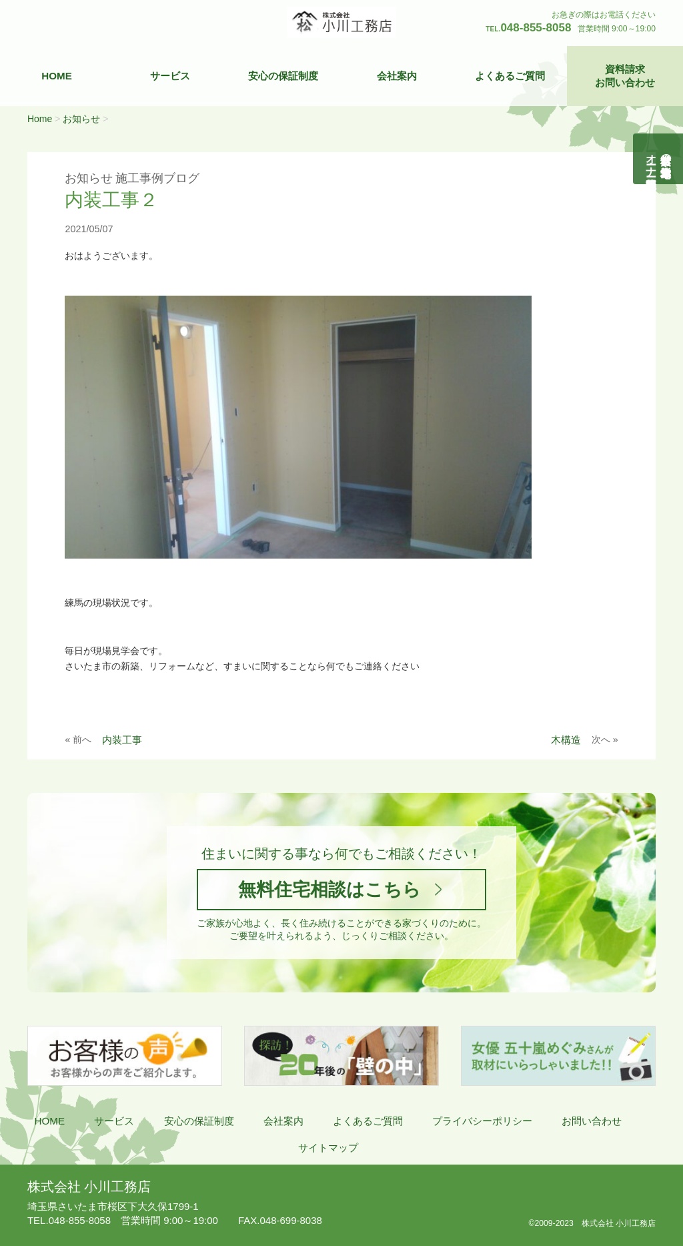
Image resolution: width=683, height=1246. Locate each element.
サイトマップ (328, 1147)
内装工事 (122, 739)
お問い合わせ (592, 1121)
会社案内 (397, 75)
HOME (56, 75)
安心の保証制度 (283, 75)
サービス (170, 75)
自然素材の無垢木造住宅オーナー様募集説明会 (659, 159)
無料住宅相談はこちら (329, 889)
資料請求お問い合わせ (625, 75)
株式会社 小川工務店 (89, 1186)
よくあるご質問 (510, 75)
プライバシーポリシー (482, 1121)
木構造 (566, 739)
